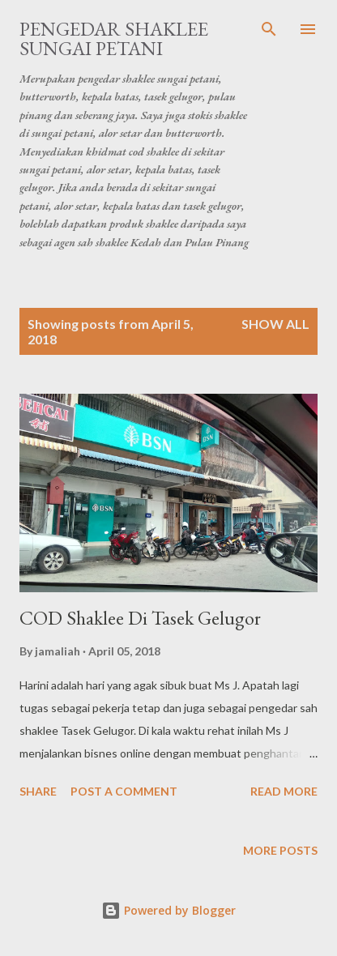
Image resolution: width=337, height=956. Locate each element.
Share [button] (38, 791)
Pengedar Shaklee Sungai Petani (113, 38)
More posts (280, 850)
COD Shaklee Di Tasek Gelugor (140, 617)
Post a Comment (123, 791)
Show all (275, 323)
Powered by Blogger (168, 910)
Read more (284, 791)
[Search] (269, 29)
